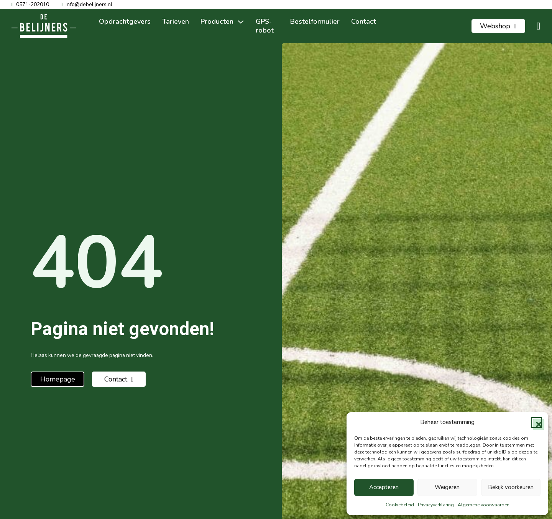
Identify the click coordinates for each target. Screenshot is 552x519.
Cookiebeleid (400, 505)
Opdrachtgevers (125, 21)
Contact (363, 21)
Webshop (498, 26)
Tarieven (175, 21)
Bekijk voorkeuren (511, 487)
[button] (536, 422)
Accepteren (384, 487)
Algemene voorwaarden (483, 505)
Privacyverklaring (436, 505)
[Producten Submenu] (240, 21)
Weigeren (447, 487)
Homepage (57, 379)
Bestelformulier (315, 21)
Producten (216, 21)
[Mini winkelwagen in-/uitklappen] (538, 26)
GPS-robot (265, 26)
